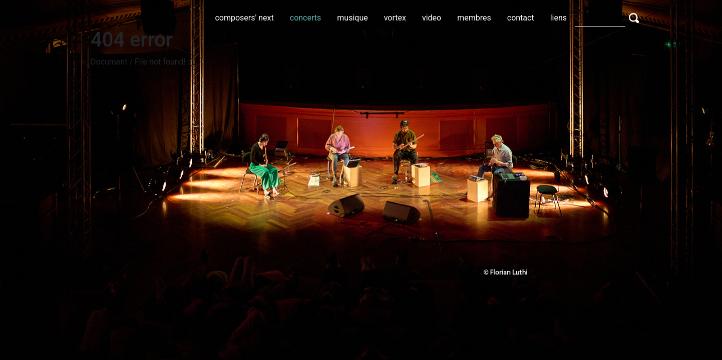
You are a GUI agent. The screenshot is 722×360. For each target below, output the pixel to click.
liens (558, 17)
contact (520, 17)
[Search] (600, 17)
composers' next (244, 17)
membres (474, 17)
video (431, 17)
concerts (305, 17)
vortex (395, 17)
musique (352, 17)
